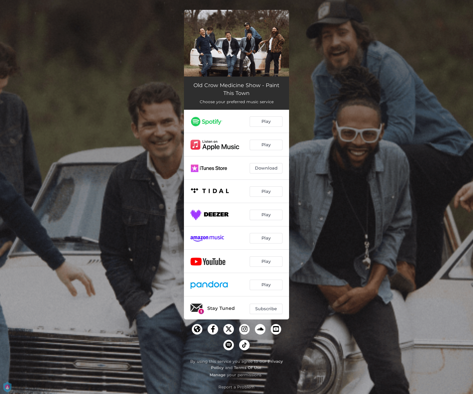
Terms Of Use (247, 367)
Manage (218, 374)
